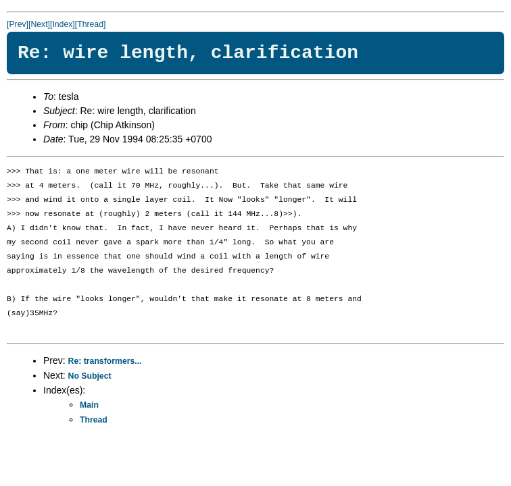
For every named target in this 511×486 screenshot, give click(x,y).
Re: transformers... (105, 361)
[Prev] (17, 24)
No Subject (90, 376)
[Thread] (90, 24)
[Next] (39, 24)
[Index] (62, 24)
